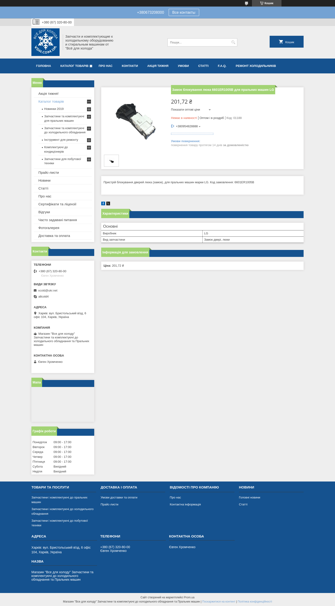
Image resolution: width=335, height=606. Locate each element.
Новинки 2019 (54, 109)
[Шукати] (233, 42)
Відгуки (44, 212)
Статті (203, 66)
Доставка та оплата (54, 236)
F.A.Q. (222, 66)
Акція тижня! (48, 93)
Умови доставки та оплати (118, 497)
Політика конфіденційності (255, 601)
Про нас (105, 66)
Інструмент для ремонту (61, 139)
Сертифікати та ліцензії (57, 204)
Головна (43, 66)
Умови (183, 66)
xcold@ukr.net (47, 290)
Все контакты (183, 12)
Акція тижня (157, 66)
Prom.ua (189, 597)
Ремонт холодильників (256, 66)
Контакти (130, 66)
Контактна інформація (185, 504)
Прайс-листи (48, 172)
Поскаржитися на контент (218, 601)
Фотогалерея (48, 228)
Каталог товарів (74, 66)
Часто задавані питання (57, 220)
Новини (44, 180)
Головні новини (249, 497)
